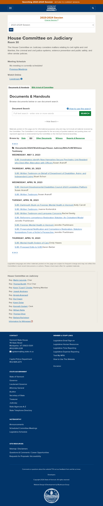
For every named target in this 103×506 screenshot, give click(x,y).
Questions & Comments (20, 452)
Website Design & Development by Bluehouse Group (51, 485)
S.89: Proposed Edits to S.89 (29, 247)
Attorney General (17, 388)
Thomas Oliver (19, 314)
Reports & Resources (76, 138)
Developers (51, 475)
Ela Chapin (17, 299)
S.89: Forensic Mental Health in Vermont (34, 225)
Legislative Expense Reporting (66, 352)
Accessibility (35, 456)
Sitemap (13, 449)
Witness (59, 138)
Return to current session (67, 2)
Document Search (51, 108)
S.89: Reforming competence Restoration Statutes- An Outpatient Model (49, 217)
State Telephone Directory (21, 410)
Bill (30, 138)
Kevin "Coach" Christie (22, 287)
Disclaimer (57, 366)
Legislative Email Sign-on (64, 340)
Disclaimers (23, 449)
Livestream (15, 79)
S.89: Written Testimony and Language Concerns (38, 213)
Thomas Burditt (19, 284)
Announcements (17, 424)
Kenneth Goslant (20, 306)
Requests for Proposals (19, 456)
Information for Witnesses (21, 321)
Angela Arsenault (20, 295)
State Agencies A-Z (18, 406)
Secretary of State (17, 395)
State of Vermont (17, 376)
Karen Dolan (18, 302)
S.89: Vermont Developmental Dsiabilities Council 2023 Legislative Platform (51, 187)
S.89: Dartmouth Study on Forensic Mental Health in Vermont (44, 205)
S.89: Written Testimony (26, 194)
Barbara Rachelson (21, 317)
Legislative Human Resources (65, 344)
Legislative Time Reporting (64, 348)
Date (23, 138)
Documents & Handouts (19, 87)
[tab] (19, 88)
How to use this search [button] (79, 108)
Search (85, 113)
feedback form (64, 469)
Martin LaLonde (19, 280)
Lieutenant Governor (18, 384)
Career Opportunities (40, 452)
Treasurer (14, 399)
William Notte (19, 310)
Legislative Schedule (18, 432)
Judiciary (13, 403)
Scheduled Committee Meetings (23, 428)
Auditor (13, 392)
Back (15, 144)
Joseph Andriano (20, 291)
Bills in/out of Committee (42, 87)
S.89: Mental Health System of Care (32, 242)
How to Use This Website (64, 359)
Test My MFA (59, 355)
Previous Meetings (18, 69)
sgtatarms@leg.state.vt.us (22, 351)
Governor (13, 380)
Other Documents (44, 138)
